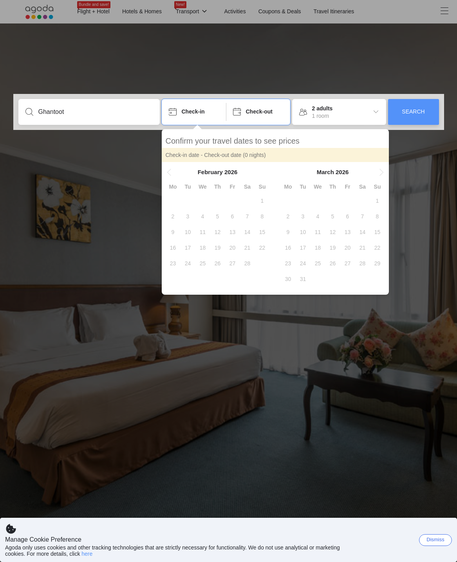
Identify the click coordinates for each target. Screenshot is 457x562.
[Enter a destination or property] (95, 112)
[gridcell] (262, 200)
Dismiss (435, 539)
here (86, 554)
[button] (169, 172)
